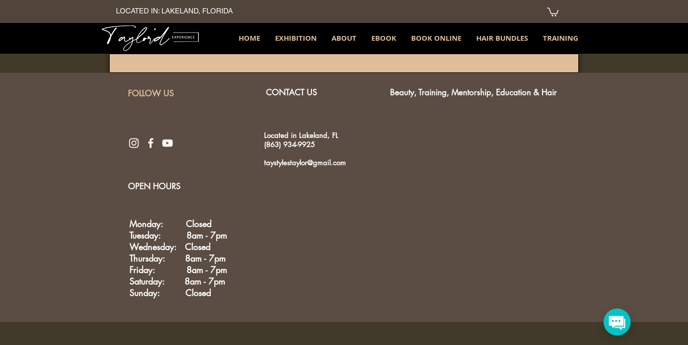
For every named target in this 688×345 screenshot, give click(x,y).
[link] (553, 11)
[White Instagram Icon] (133, 143)
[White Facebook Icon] (150, 143)
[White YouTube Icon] (167, 143)
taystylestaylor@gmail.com (305, 162)
